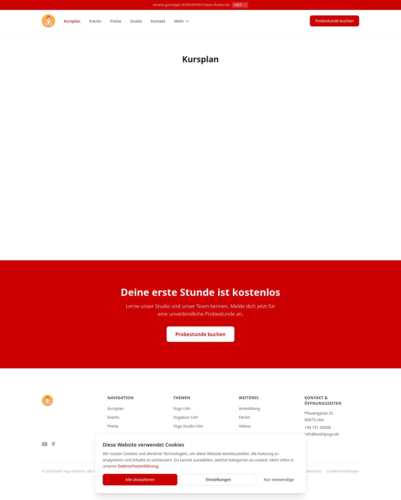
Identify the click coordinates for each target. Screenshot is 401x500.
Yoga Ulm (182, 408)
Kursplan (72, 21)
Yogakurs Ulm (185, 417)
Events (95, 21)
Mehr (181, 21)
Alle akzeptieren (140, 479)
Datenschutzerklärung (138, 466)
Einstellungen (218, 479)
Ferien (244, 417)
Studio (136, 21)
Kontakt (158, 21)
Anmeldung (249, 408)
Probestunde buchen (334, 20)
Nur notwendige (279, 479)
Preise (115, 21)
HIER (240, 4)
